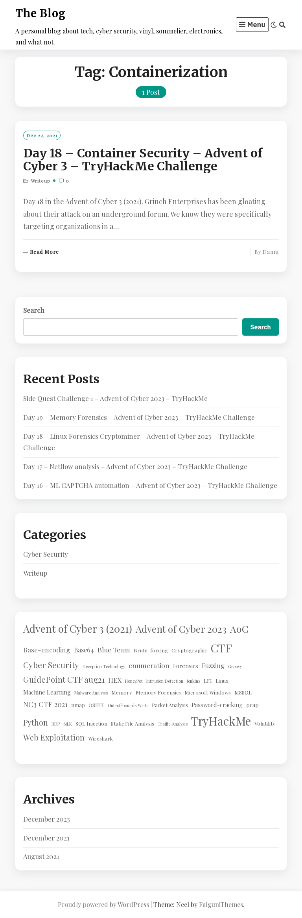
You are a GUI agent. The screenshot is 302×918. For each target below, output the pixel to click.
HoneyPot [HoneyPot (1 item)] (134, 681)
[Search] (282, 25)
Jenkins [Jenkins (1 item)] (193, 681)
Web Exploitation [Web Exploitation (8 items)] (54, 737)
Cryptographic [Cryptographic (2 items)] (189, 650)
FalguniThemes (221, 904)
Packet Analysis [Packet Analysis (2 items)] (170, 705)
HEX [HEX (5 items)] (115, 679)
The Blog (40, 13)
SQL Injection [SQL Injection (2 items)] (91, 723)
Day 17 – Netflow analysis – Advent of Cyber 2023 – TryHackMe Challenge (135, 466)
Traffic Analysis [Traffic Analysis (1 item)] (173, 724)
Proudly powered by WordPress (103, 904)
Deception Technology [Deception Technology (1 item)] (104, 666)
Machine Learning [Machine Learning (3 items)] (47, 692)
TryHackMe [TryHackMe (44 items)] (221, 720)
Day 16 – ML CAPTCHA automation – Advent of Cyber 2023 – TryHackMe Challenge (150, 485)
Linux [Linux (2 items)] (221, 680)
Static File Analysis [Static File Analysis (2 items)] (132, 723)
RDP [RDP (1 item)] (56, 724)
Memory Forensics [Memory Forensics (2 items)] (158, 692)
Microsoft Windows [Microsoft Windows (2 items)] (207, 692)
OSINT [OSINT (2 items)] (96, 705)
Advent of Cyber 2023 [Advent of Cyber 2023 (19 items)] (181, 628)
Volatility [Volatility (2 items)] (264, 723)
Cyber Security (45, 554)
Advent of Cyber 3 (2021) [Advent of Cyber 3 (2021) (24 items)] (77, 628)
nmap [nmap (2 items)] (78, 705)
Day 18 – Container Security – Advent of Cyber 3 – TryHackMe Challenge (142, 160)
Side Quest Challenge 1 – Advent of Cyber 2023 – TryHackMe (115, 398)
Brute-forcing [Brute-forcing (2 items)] (151, 650)
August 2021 (41, 856)
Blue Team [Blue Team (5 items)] (114, 649)
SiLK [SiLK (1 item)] (67, 724)
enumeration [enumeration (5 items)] (149, 665)
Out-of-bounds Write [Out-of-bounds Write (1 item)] (128, 705)
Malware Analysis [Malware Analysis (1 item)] (91, 693)
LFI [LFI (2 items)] (208, 680)
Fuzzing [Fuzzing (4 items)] (213, 665)
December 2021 (46, 837)
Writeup (40, 180)
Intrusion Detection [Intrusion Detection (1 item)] (164, 681)
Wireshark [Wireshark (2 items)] (100, 738)
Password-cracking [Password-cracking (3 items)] (217, 705)
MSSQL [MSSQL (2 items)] (243, 692)
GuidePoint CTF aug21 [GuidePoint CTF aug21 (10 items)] (64, 679)
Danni (271, 251)
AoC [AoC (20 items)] (239, 628)
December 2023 (46, 819)
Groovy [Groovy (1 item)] (235, 666)
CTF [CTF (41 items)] (221, 647)
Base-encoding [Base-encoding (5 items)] (46, 649)
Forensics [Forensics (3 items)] (185, 666)
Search (33, 310)
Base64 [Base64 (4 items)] (84, 649)
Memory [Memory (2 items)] (121, 692)
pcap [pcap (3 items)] (252, 705)
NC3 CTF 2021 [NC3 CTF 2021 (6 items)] (45, 704)
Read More (44, 252)
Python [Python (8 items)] (35, 722)
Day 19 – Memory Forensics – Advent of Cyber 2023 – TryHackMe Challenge (139, 417)
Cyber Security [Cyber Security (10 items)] (51, 664)
